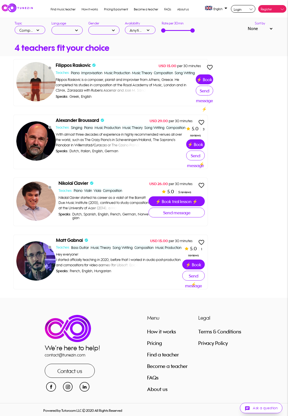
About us (183, 9)
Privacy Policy (213, 343)
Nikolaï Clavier (73, 183)
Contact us (69, 370)
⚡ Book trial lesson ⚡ (204, 80)
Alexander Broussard (77, 120)
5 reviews (184, 192)
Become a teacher (146, 9)
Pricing (154, 343)
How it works (90, 9)
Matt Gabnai (69, 240)
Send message (204, 92)
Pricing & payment (116, 9)
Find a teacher (163, 354)
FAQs (167, 9)
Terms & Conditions (219, 331)
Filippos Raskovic (73, 65)
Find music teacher (63, 9)
